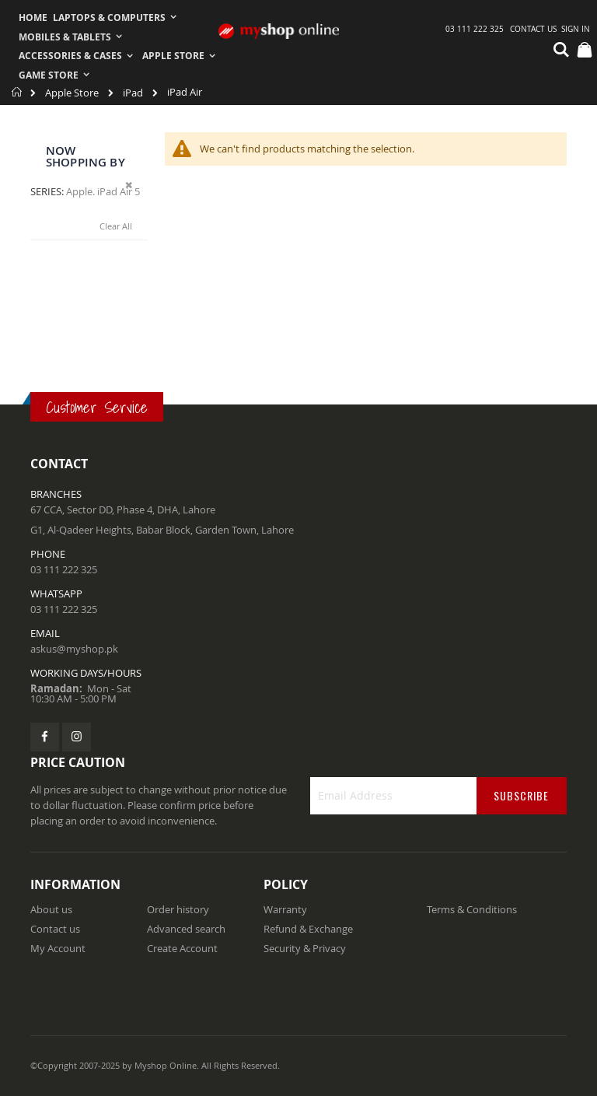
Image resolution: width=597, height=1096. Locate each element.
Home (17, 91)
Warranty (285, 909)
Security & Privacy (305, 948)
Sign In (575, 29)
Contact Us (533, 29)
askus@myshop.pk (74, 649)
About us (51, 909)
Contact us (55, 929)
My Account (58, 948)
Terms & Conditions (472, 909)
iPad (133, 93)
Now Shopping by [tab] (85, 156)
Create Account (182, 948)
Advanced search (186, 929)
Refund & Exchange (308, 929)
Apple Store (72, 93)
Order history (178, 909)
